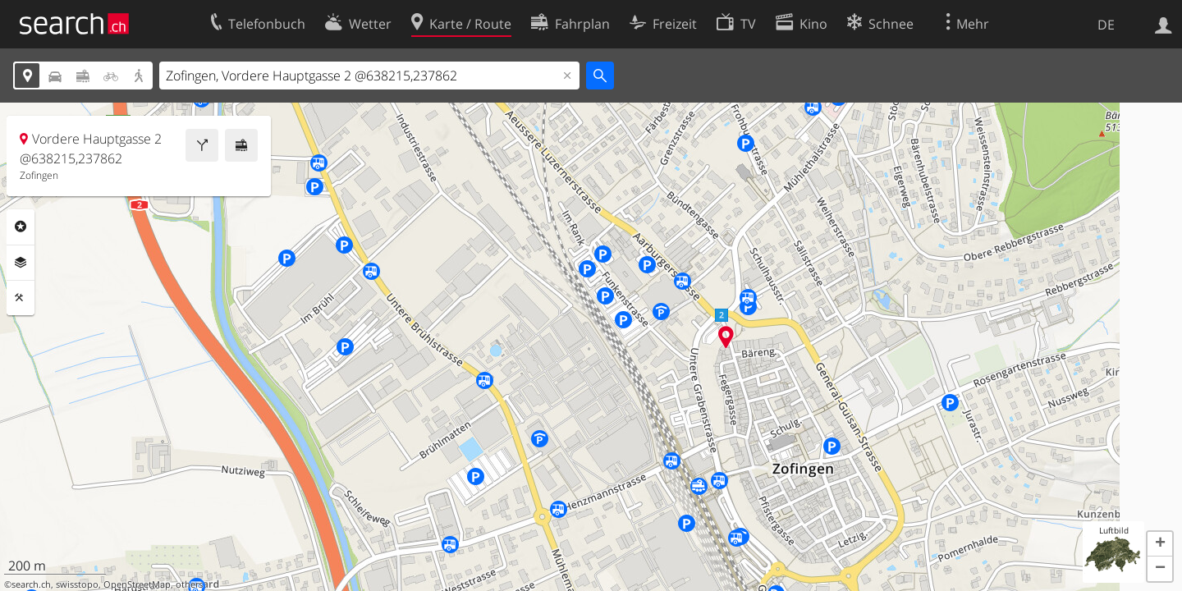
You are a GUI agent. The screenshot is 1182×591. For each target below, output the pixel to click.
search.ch (31, 584)
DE (1106, 25)
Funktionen (20, 298)
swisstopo (77, 584)
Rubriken (20, 226)
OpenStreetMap (137, 584)
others (189, 584)
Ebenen (20, 262)
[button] (1160, 544)
